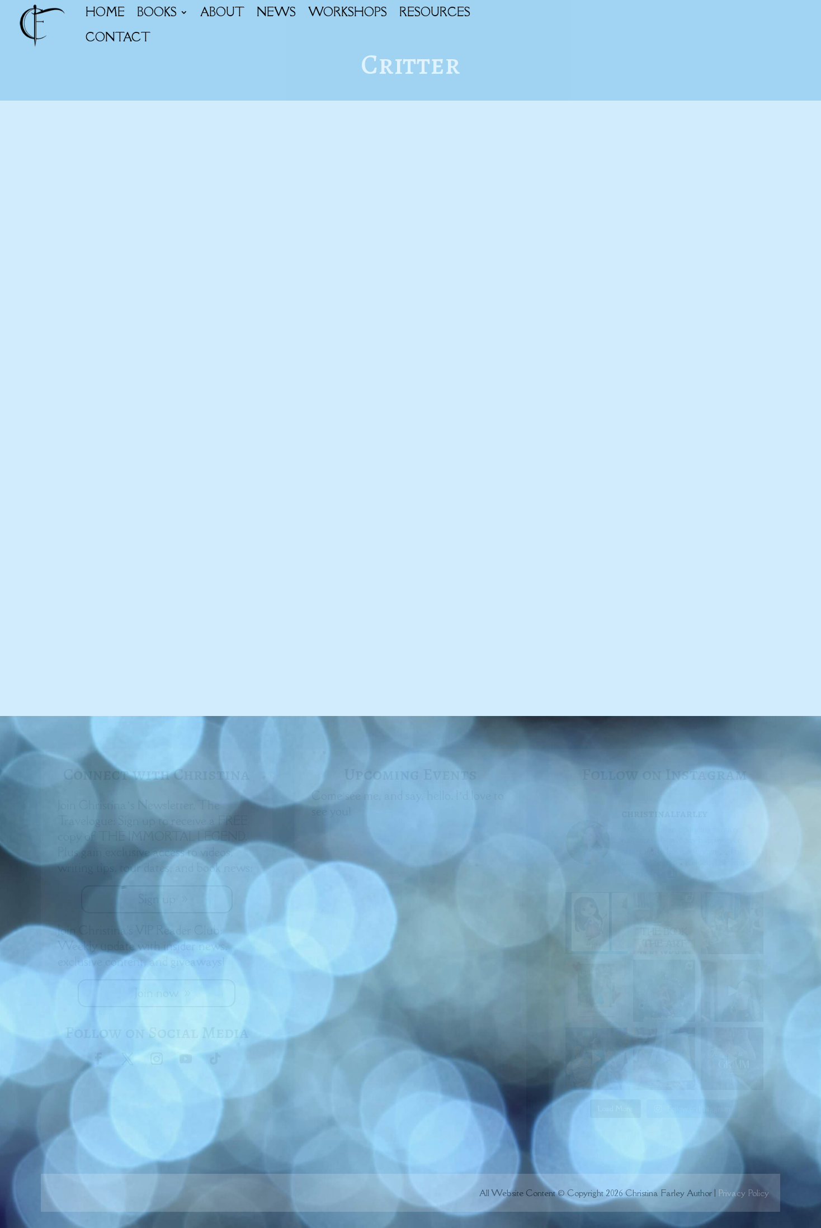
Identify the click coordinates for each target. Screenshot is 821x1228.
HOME (105, 12)
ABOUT (222, 12)
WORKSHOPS (347, 12)
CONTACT (118, 37)
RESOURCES (434, 12)
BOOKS (157, 12)
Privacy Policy (743, 1192)
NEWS (276, 12)
